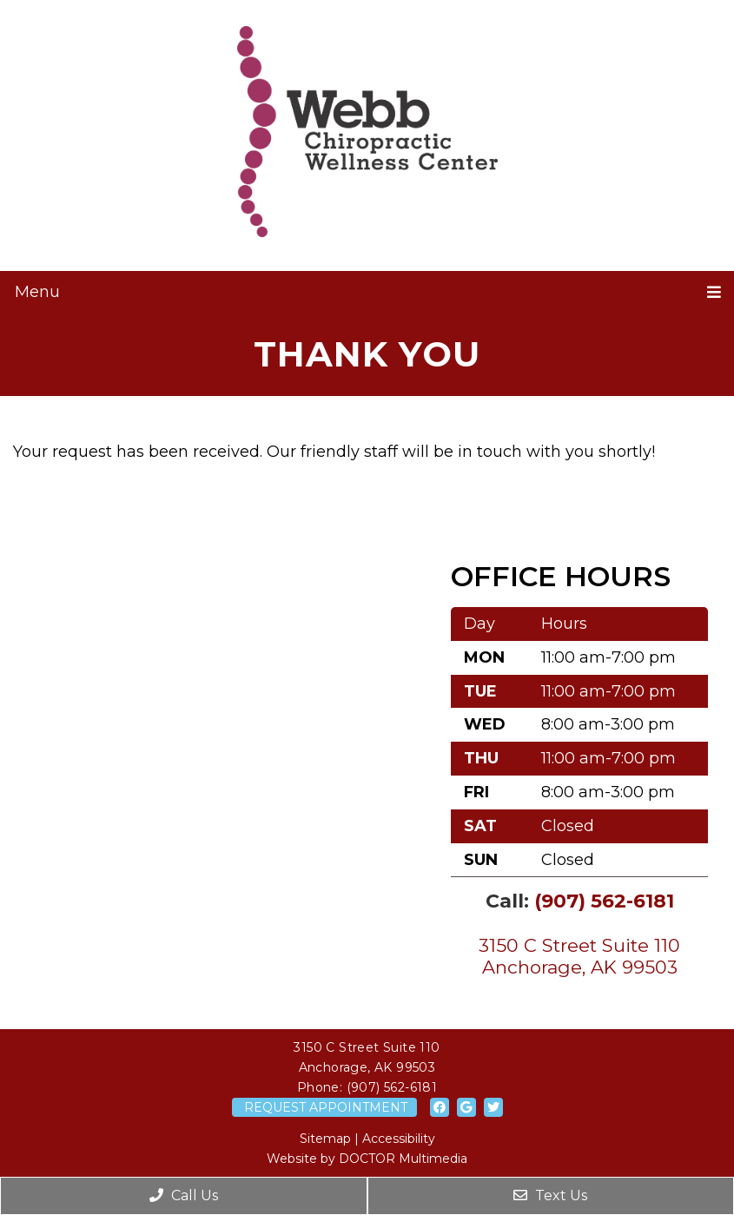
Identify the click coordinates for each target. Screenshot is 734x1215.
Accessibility (398, 1138)
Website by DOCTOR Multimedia (367, 1158)
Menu (37, 291)
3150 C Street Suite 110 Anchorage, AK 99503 (579, 956)
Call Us (183, 1195)
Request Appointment (325, 1107)
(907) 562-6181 (604, 901)
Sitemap (325, 1138)
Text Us (550, 1195)
